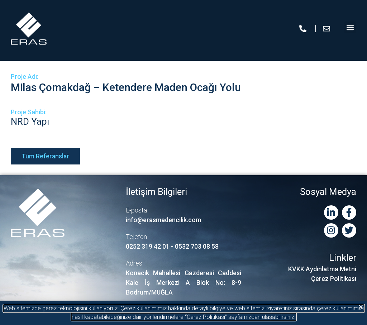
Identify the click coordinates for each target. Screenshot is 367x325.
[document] (183, 162)
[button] (360, 307)
